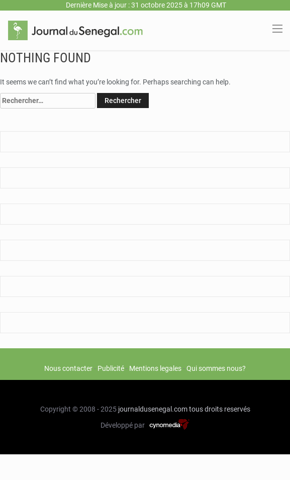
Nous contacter (68, 368)
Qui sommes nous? (216, 368)
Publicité (111, 368)
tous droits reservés (219, 409)
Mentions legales (155, 368)
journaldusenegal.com (152, 409)
